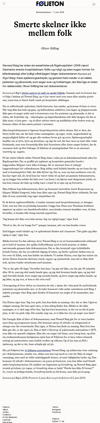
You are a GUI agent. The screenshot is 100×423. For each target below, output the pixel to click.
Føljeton (6, 407)
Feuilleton (7, 414)
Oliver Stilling (50, 48)
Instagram (56, 409)
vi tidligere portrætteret (38, 350)
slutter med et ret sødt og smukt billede (43, 92)
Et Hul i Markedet (10, 417)
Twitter (55, 407)
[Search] (4, 3)
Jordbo (6, 412)
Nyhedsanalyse (43, 12)
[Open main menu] (93, 4)
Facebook (56, 412)
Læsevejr (7, 420)
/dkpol (5, 409)
